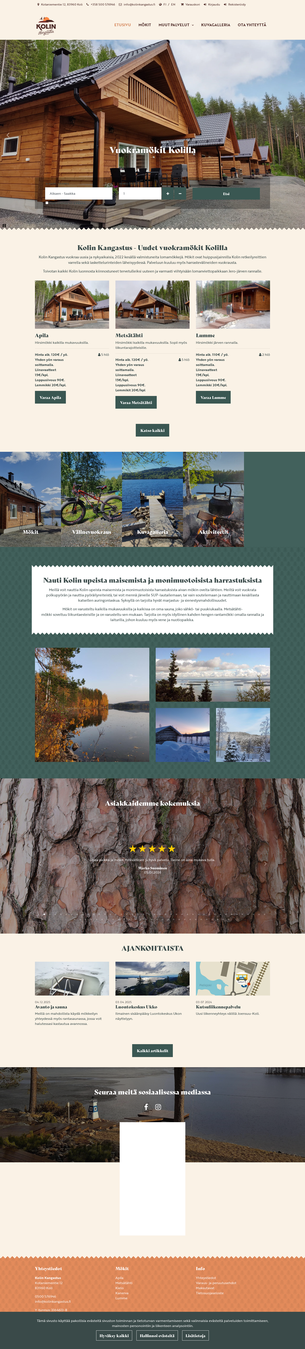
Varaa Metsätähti (136, 402)
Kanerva (122, 1293)
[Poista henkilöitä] (180, 193)
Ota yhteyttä (252, 24)
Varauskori (193, 4)
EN (173, 4)
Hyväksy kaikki (114, 1335)
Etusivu (122, 24)
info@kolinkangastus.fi (139, 4)
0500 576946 (45, 1296)
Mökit (145, 24)
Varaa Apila (50, 397)
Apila (119, 1277)
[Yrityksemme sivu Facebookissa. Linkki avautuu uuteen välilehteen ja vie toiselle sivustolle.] (146, 1107)
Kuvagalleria (215, 24)
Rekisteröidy (237, 4)
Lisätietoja (195, 1335)
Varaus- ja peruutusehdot (216, 1282)
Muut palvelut (174, 24)
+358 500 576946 (103, 4)
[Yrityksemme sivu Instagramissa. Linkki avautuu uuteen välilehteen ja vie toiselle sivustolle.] (158, 1107)
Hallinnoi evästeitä (157, 1335)
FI (165, 4)
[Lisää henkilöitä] (168, 193)
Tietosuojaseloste (210, 1293)
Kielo (119, 1287)
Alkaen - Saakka (57, 183)
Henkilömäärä (129, 183)
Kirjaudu (214, 4)
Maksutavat (205, 1287)
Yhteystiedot (206, 1277)
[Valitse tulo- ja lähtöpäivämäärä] (78, 193)
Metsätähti (123, 1282)
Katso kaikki (152, 430)
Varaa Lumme (213, 397)
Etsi (226, 193)
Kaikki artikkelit (152, 1050)
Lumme (121, 1298)
